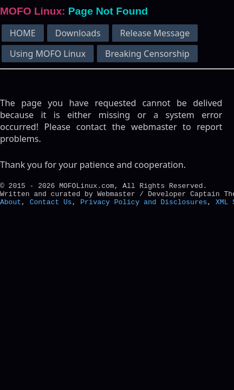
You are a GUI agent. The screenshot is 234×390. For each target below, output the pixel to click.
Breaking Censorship (147, 54)
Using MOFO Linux (48, 54)
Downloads (78, 33)
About (10, 206)
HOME (23, 33)
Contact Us (51, 206)
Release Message (155, 33)
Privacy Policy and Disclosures (143, 206)
